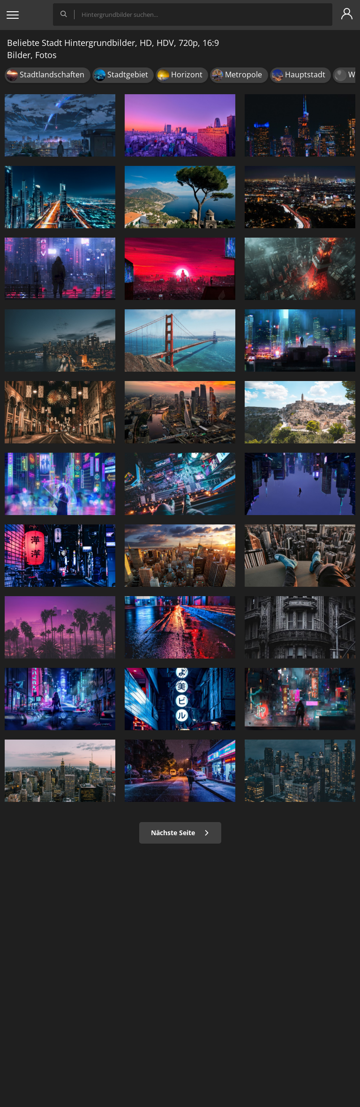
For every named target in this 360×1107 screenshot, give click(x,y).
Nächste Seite (180, 832)
